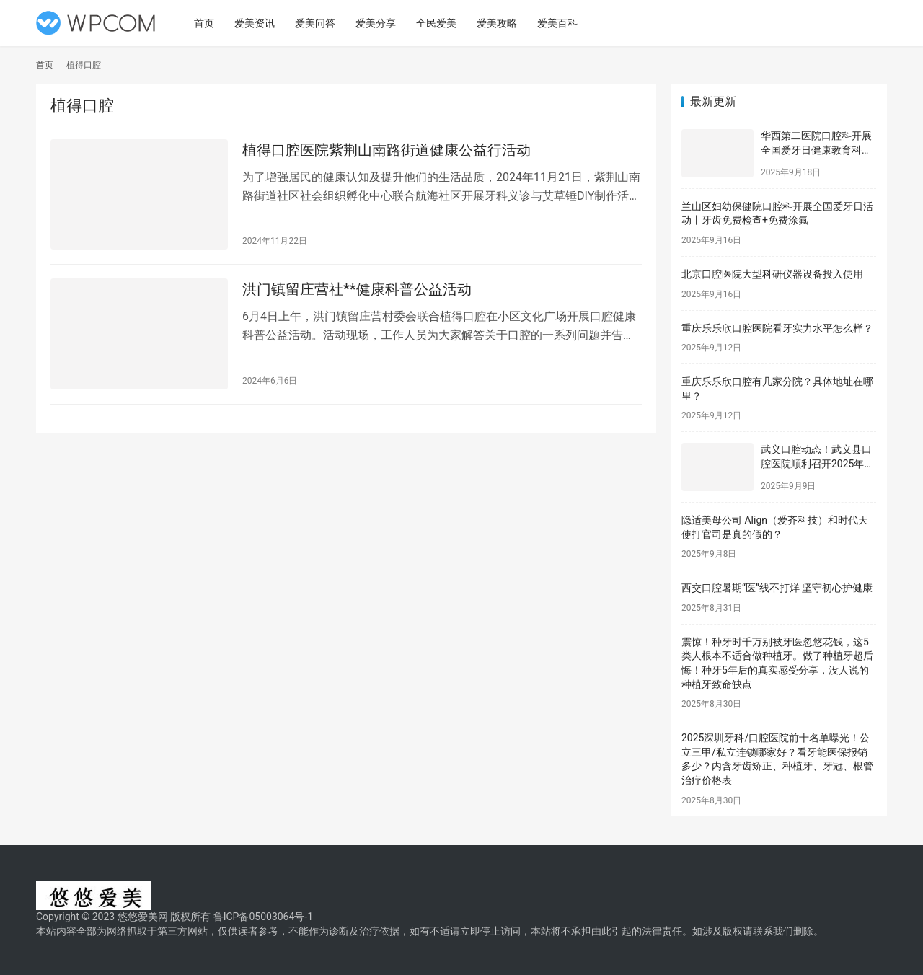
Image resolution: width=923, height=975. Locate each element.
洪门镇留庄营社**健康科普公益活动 (357, 290)
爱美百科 (560, 23)
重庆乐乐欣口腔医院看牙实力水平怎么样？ (777, 328)
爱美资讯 (257, 23)
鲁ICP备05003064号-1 (263, 916)
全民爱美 (439, 23)
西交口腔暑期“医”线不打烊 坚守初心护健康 (777, 588)
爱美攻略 (500, 23)
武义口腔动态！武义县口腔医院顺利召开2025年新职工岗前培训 (817, 463)
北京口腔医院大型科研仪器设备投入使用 (772, 274)
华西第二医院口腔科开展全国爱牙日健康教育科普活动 (816, 149)
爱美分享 (378, 23)
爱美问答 (318, 23)
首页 (207, 23)
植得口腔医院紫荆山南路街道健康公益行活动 (386, 150)
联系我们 (773, 931)
